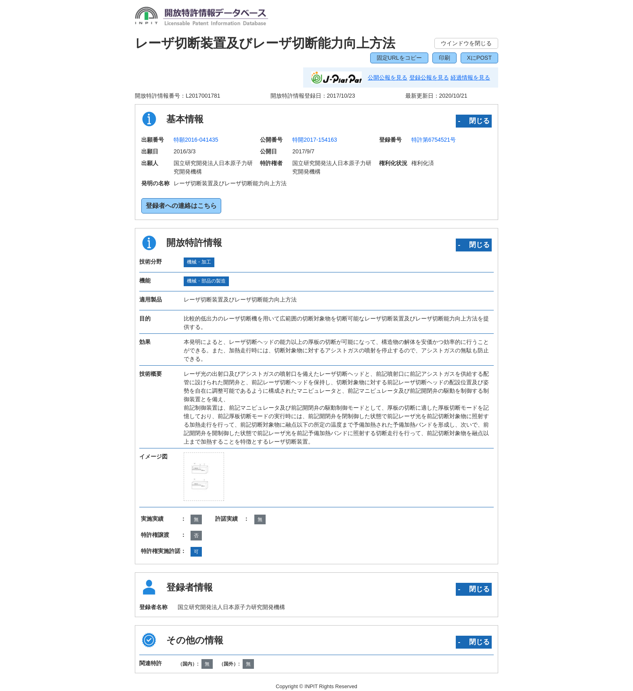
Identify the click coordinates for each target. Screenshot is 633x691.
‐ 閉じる (474, 121)
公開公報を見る (387, 77)
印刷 (444, 57)
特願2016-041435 (196, 139)
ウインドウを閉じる (466, 43)
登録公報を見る (429, 77)
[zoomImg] (204, 477)
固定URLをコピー (399, 57)
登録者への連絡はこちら (181, 205)
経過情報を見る (470, 77)
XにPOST (479, 57)
